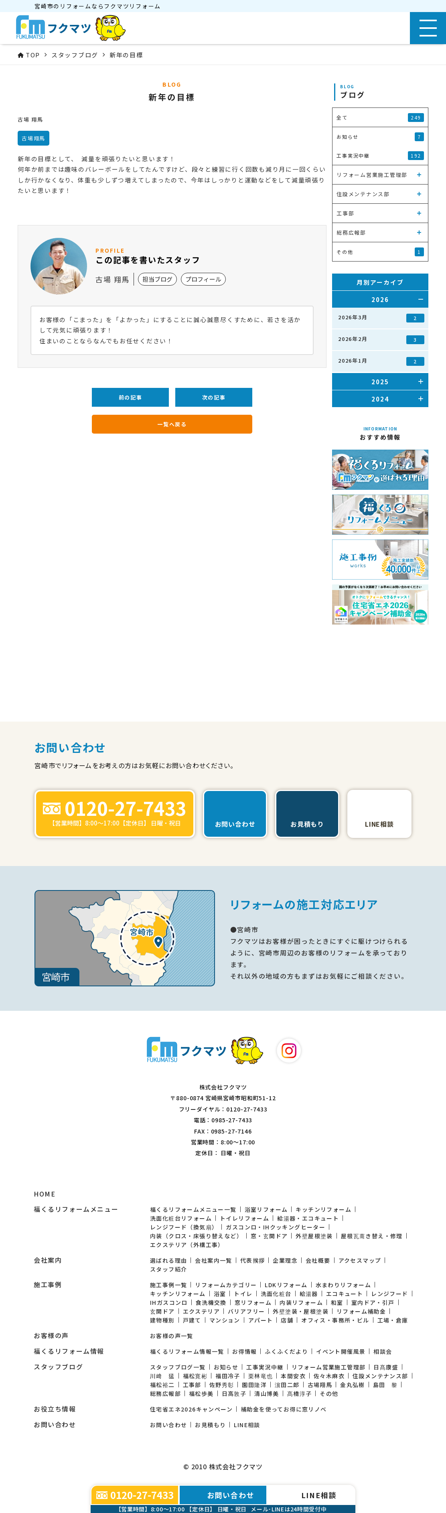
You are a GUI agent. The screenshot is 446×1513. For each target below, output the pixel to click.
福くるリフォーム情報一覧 (187, 1351)
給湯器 (309, 1294)
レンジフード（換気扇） (184, 1227)
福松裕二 (162, 1385)
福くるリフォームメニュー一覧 (193, 1209)
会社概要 (318, 1260)
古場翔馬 (320, 1385)
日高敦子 (234, 1393)
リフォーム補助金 (361, 1311)
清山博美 (266, 1393)
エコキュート (344, 1294)
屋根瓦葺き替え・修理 (372, 1236)
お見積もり (210, 1425)
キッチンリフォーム (323, 1209)
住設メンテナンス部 (380, 1376)
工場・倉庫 (392, 1320)
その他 (329, 1393)
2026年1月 (381, 361)
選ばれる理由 (168, 1260)
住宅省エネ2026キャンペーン (191, 1409)
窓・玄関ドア (269, 1236)
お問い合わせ (168, 1425)
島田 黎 (385, 1385)
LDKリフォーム (286, 1285)
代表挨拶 (252, 1260)
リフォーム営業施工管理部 (329, 1367)
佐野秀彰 (221, 1385)
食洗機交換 (211, 1302)
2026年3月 (381, 317)
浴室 (220, 1294)
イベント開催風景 (340, 1351)
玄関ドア (162, 1311)
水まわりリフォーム (343, 1285)
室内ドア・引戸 (373, 1302)
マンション (224, 1320)
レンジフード (389, 1294)
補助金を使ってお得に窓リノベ (284, 1409)
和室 (337, 1302)
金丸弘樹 (352, 1385)
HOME (44, 1194)
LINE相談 (247, 1425)
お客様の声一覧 (171, 1336)
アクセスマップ (360, 1260)
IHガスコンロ (169, 1302)
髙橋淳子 (299, 1393)
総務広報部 (165, 1393)
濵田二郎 (287, 1385)
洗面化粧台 (276, 1294)
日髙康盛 (385, 1367)
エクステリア (201, 1311)
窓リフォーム (253, 1302)
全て (380, 117)
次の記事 (214, 397)
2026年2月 (381, 339)
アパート (260, 1320)
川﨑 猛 (162, 1376)
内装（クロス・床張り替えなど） (196, 1236)
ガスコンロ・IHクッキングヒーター (275, 1227)
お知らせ (226, 1367)
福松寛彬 (195, 1376)
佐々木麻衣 (329, 1376)
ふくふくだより (286, 1351)
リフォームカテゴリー (226, 1285)
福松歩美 (201, 1393)
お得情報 (244, 1351)
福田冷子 (227, 1376)
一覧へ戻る (172, 424)
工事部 (192, 1385)
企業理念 (285, 1260)
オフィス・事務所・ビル (335, 1320)
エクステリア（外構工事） (187, 1245)
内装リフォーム (301, 1302)
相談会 (382, 1351)
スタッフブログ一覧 (178, 1367)
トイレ (243, 1294)
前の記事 (130, 397)
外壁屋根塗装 (314, 1236)
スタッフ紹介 (168, 1269)
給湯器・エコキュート (308, 1218)
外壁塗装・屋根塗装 (300, 1311)
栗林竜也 (260, 1376)
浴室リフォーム (266, 1209)
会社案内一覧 (213, 1260)
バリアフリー (246, 1311)
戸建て (192, 1320)
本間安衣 (293, 1376)
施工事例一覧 (168, 1285)
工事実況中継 (264, 1367)
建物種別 (162, 1320)
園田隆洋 (254, 1385)
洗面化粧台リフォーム (181, 1218)
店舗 (287, 1320)
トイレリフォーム (244, 1218)
